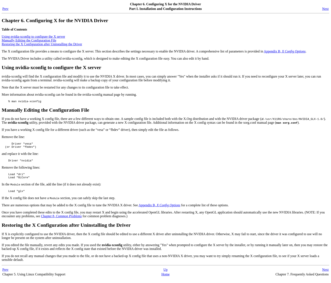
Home (165, 278)
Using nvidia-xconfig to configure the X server (33, 36)
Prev (5, 9)
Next (325, 9)
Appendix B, (285, 51)
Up (165, 274)
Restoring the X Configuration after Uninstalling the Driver (42, 44)
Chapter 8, (61, 220)
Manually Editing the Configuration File (29, 40)
